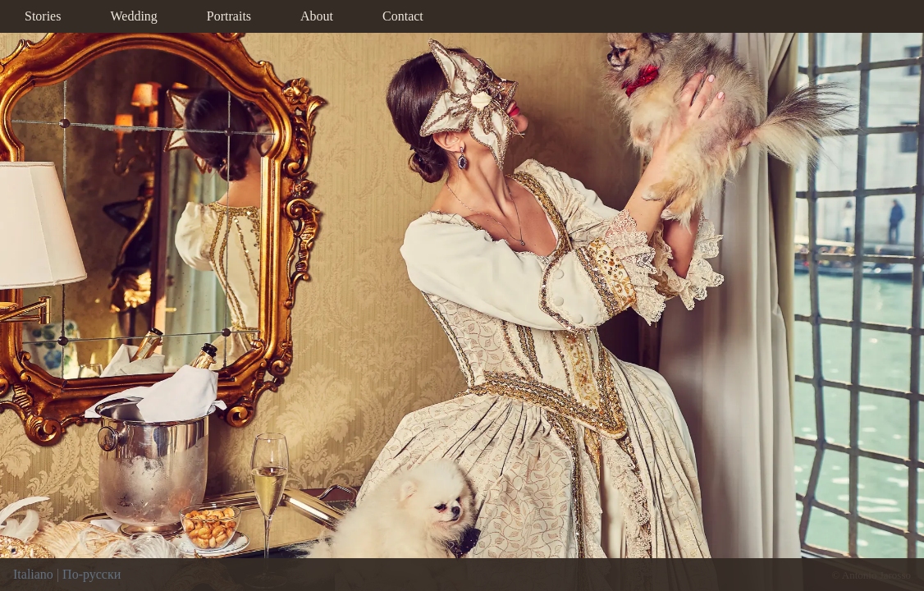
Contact (402, 16)
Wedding (133, 16)
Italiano (33, 574)
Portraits (229, 16)
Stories (43, 16)
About (316, 16)
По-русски (91, 574)
